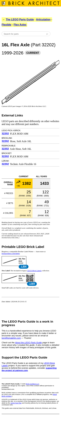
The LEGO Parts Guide (20, 19)
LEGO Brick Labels (34, 271)
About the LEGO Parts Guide (28, 342)
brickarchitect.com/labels (11, 253)
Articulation (43, 19)
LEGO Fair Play (16, 403)
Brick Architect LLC (32, 384)
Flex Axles (20, 24)
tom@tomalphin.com (11, 338)
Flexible (6, 24)
